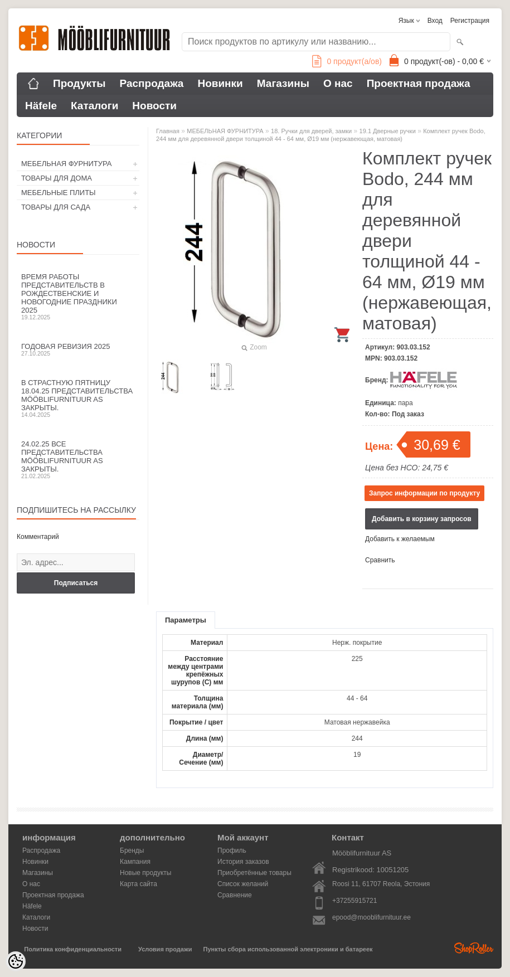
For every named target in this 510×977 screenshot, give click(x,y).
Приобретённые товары (254, 873)
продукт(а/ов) (347, 61)
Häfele (41, 105)
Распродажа (152, 83)
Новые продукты (145, 873)
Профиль (231, 850)
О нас (338, 83)
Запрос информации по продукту (424, 493)
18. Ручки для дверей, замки (311, 131)
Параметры (185, 620)
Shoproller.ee (473, 948)
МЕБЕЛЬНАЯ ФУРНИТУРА (66, 163)
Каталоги (94, 105)
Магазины (283, 83)
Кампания (135, 862)
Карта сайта (138, 884)
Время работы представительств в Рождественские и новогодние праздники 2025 (78, 296)
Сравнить (380, 560)
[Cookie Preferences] (16, 961)
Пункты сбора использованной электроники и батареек (288, 949)
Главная (167, 131)
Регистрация (469, 21)
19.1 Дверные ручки (388, 131)
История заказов (243, 862)
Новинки (219, 83)
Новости (154, 105)
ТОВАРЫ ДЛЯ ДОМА (56, 178)
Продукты (79, 83)
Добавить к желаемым (400, 539)
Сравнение (234, 895)
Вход (435, 21)
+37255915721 (354, 901)
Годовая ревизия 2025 (78, 349)
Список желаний (242, 884)
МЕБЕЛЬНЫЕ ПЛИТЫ (58, 192)
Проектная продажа (418, 83)
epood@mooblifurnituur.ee (371, 917)
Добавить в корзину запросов (422, 519)
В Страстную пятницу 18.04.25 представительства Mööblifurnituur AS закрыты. (78, 398)
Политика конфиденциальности (73, 949)
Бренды (132, 850)
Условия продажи (165, 949)
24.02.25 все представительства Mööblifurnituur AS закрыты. (78, 459)
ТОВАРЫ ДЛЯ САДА (55, 207)
